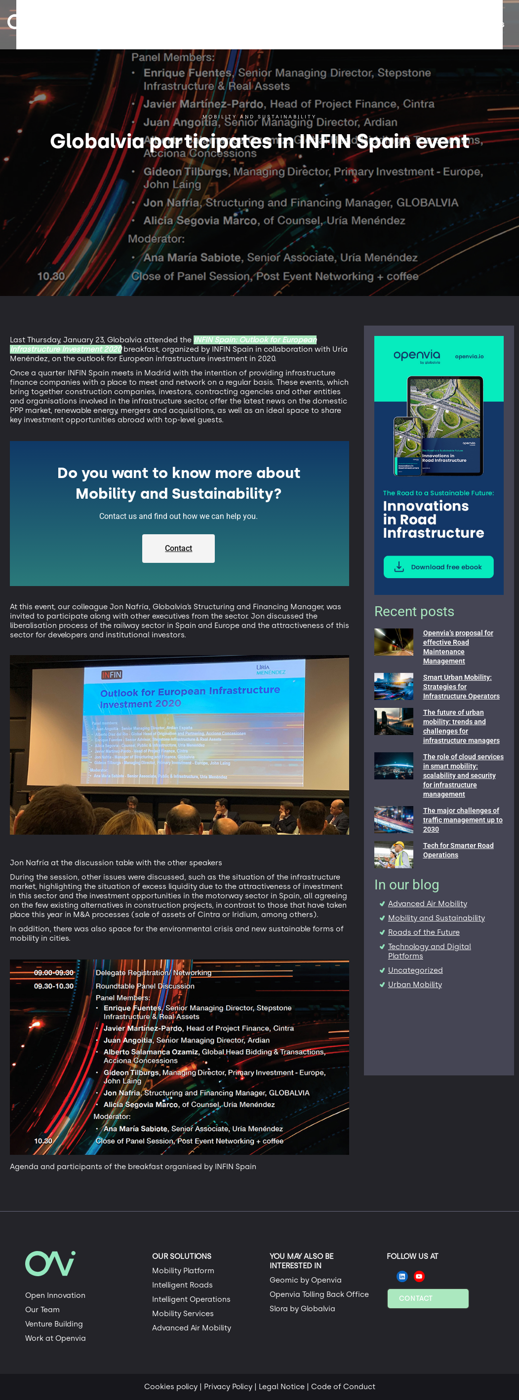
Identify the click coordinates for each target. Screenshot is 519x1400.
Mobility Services (183, 1313)
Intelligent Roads (182, 1285)
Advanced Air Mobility (427, 903)
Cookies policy (171, 1386)
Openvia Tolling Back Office (319, 1294)
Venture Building (54, 1324)
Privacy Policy (228, 1386)
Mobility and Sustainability (436, 918)
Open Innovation (55, 1295)
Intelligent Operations (191, 1299)
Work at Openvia (55, 1338)
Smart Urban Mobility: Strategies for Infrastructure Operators (461, 686)
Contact (416, 1298)
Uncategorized (415, 970)
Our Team (42, 1309)
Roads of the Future (424, 932)
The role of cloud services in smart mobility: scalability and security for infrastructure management (463, 775)
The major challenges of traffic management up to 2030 (463, 820)
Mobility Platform (183, 1270)
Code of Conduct (343, 1386)
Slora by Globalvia (302, 1308)
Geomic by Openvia (306, 1280)
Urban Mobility (415, 984)
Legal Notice (282, 1386)
